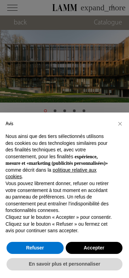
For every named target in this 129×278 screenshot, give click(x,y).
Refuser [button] (35, 247)
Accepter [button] (94, 247)
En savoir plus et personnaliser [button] (64, 264)
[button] (120, 123)
